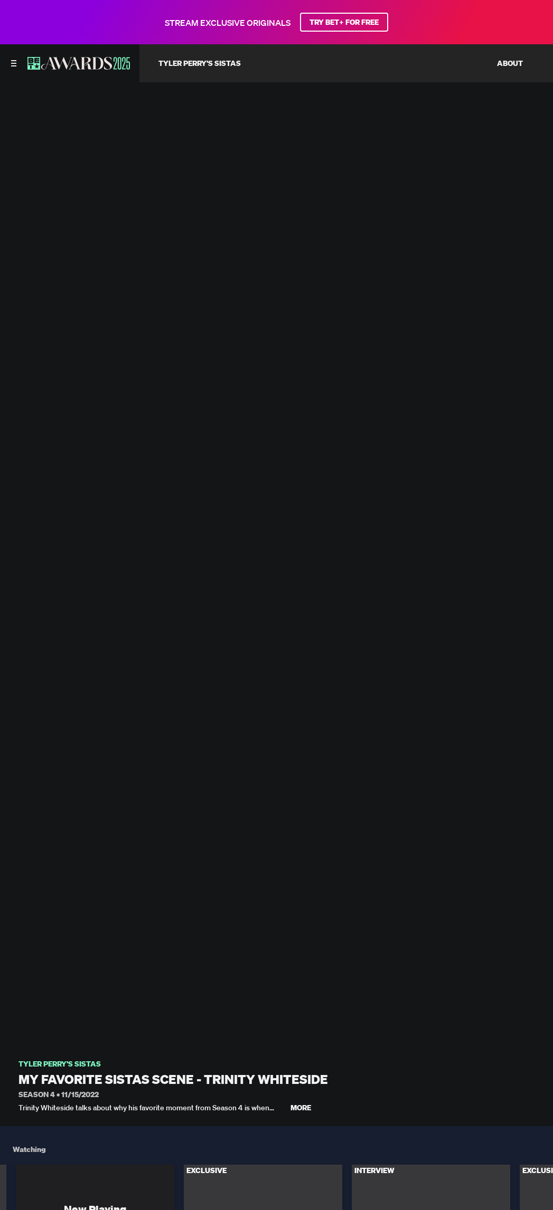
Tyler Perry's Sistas (59, 1064)
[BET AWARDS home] (78, 66)
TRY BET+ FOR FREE (344, 22)
